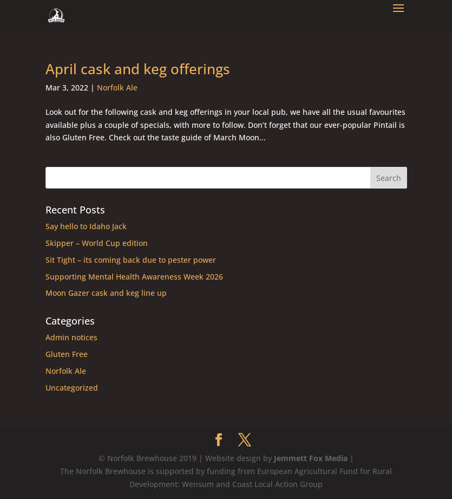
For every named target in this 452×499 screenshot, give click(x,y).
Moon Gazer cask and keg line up (106, 293)
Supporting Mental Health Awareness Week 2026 (134, 276)
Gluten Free (66, 354)
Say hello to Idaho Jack (86, 226)
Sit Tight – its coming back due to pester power (130, 260)
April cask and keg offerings (137, 69)
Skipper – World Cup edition (96, 243)
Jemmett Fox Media (311, 458)
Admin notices (71, 337)
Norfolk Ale (117, 87)
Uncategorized (71, 388)
